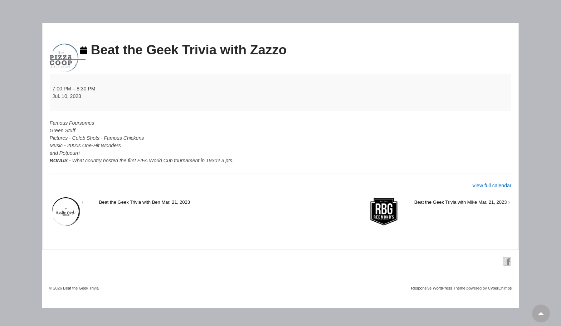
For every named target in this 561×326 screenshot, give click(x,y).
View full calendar (491, 185)
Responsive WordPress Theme (438, 288)
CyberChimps (500, 288)
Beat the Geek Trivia (80, 288)
